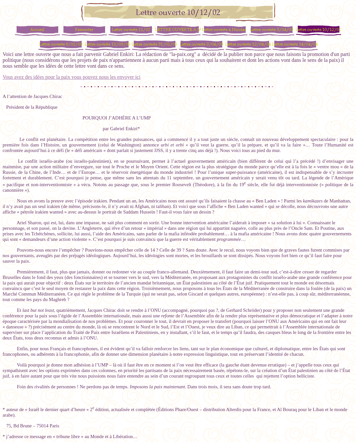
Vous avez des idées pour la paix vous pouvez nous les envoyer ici (72, 77)
